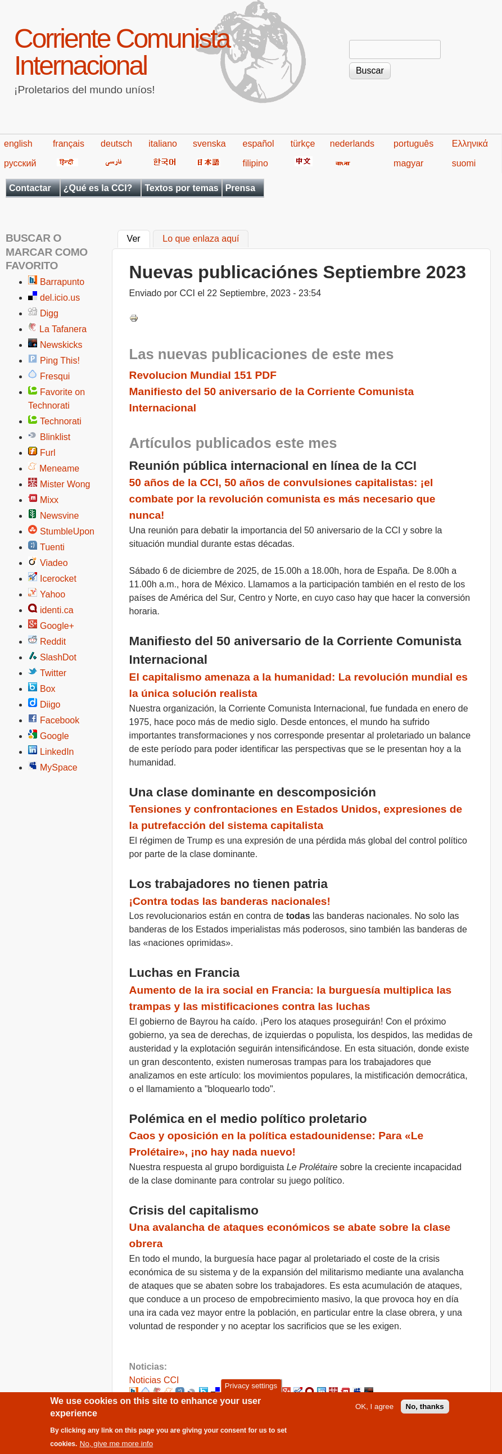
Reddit (53, 641)
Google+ (57, 626)
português (413, 143)
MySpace (59, 767)
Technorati (61, 421)
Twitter (53, 673)
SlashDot (58, 657)
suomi (464, 163)
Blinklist (55, 437)
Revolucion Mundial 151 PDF (203, 375)
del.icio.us (60, 297)
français (68, 143)
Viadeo (54, 563)
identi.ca (57, 610)
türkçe (303, 143)
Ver (138, 238)
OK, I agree (374, 1412)
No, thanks (425, 1412)
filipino (255, 163)
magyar (408, 163)
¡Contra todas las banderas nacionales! (230, 901)
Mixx (49, 500)
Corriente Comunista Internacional (121, 52)
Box (48, 689)
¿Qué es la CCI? (98, 188)
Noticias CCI (154, 1380)
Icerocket (58, 578)
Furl (48, 453)
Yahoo (52, 594)
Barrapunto (62, 282)
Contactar (30, 188)
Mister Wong (65, 484)
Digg (49, 313)
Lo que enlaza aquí (200, 239)
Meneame (59, 468)
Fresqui (55, 376)
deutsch (116, 143)
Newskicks (61, 345)
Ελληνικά (470, 143)
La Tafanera (63, 329)
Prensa (240, 188)
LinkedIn (57, 752)
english (18, 143)
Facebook (59, 720)
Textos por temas (181, 188)
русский (20, 163)
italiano (162, 143)
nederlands (352, 143)
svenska (209, 143)
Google (54, 736)
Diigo (50, 704)
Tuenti (52, 547)
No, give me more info (116, 1449)
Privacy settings (251, 1391)
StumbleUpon (67, 531)
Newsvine (59, 515)
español (258, 143)
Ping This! (60, 360)
